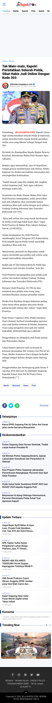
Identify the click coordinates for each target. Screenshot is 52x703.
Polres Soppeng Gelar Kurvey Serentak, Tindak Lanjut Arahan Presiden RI (25, 446)
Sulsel (41, 11)
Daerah (25, 11)
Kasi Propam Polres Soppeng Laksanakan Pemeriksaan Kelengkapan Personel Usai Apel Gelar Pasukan (25, 473)
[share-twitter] (10, 405)
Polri (33, 11)
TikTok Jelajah (37, 684)
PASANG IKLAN (21, 681)
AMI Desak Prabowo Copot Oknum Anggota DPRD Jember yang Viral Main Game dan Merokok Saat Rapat (17, 581)
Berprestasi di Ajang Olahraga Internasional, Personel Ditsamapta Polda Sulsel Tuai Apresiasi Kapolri (24, 498)
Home (4, 61)
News (25, 385)
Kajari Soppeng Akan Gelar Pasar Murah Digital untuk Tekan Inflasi (15, 599)
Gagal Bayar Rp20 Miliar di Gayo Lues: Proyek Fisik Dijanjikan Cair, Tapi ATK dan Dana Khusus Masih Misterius (18, 528)
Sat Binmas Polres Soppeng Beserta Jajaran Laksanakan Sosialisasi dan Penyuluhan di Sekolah (24, 459)
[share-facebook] (4, 405)
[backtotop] (26, 693)
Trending (6, 11)
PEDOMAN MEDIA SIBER (18, 684)
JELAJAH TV (25, 687)
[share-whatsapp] (17, 405)
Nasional (16, 385)
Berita (16, 11)
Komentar (44, 405)
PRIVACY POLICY (37, 681)
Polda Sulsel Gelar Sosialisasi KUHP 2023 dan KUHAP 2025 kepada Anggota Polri (25, 485)
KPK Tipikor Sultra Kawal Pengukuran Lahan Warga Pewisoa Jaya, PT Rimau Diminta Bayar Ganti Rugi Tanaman (15, 546)
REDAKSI (9, 681)
